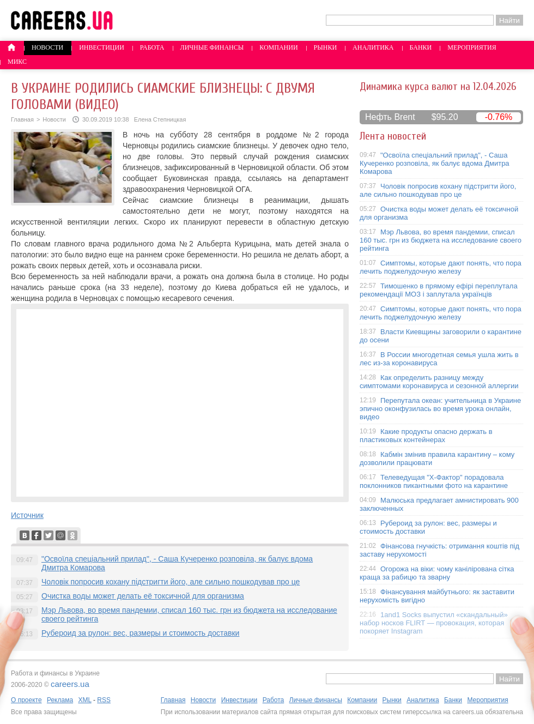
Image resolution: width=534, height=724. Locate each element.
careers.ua (70, 684)
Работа (152, 47)
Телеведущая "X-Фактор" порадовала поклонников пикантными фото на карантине (434, 481)
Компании (278, 47)
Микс (17, 61)
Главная (22, 119)
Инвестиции (101, 47)
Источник (27, 515)
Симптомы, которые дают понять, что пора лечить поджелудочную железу (440, 267)
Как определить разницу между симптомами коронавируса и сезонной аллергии (439, 381)
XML (84, 700)
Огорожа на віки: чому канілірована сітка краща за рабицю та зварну (437, 573)
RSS (104, 700)
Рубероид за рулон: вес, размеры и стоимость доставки (140, 633)
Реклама (60, 700)
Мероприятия (471, 47)
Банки (421, 47)
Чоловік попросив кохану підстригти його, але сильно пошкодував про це (170, 581)
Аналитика (373, 47)
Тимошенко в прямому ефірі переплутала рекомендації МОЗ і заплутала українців (439, 290)
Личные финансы (212, 47)
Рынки (325, 47)
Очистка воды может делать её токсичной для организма (142, 596)
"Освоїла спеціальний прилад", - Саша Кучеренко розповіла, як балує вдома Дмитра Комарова (434, 163)
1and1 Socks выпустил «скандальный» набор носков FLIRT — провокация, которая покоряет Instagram (434, 623)
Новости (47, 47)
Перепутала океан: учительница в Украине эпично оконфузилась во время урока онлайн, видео (440, 408)
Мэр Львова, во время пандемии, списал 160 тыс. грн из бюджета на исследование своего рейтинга (440, 240)
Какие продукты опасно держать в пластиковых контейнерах (426, 435)
